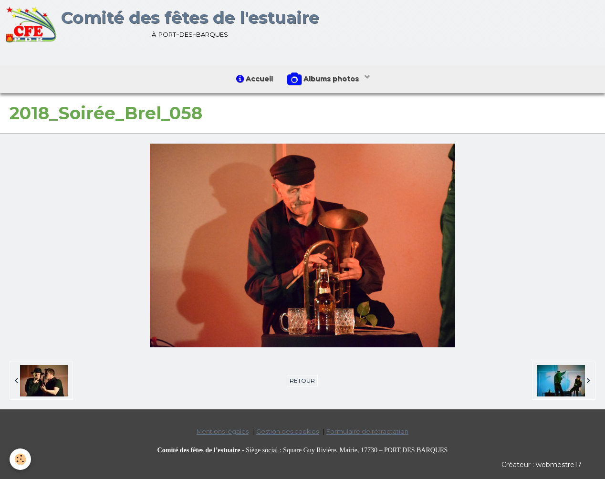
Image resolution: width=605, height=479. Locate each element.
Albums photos (324, 79)
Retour (302, 380)
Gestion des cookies (287, 431)
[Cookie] (20, 459)
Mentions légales (223, 431)
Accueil (254, 78)
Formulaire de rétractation (367, 431)
